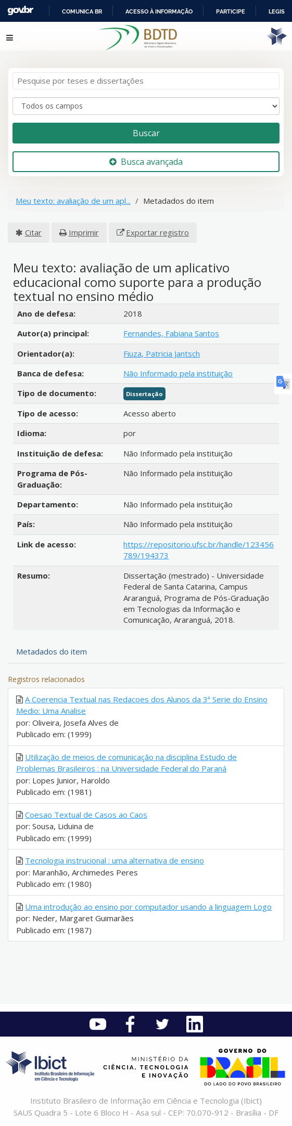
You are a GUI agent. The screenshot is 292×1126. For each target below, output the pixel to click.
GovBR (20, 11)
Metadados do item (51, 651)
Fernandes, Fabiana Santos (171, 333)
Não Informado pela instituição (178, 373)
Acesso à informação (159, 11)
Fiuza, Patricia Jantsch (161, 353)
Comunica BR (82, 11)
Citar (33, 232)
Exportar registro (157, 232)
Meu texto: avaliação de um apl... (73, 200)
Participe (230, 11)
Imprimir (84, 232)
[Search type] (146, 106)
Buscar (146, 133)
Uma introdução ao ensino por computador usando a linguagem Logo (148, 906)
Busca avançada (146, 161)
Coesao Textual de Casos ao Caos (86, 814)
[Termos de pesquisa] (146, 80)
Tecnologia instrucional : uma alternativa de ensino (114, 860)
